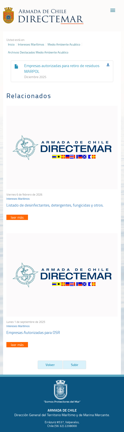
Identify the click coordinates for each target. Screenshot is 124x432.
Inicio (11, 44)
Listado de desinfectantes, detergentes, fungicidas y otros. (55, 205)
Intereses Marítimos (31, 44)
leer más (17, 217)
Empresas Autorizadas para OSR (33, 332)
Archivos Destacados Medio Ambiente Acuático (38, 52)
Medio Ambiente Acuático (64, 44)
